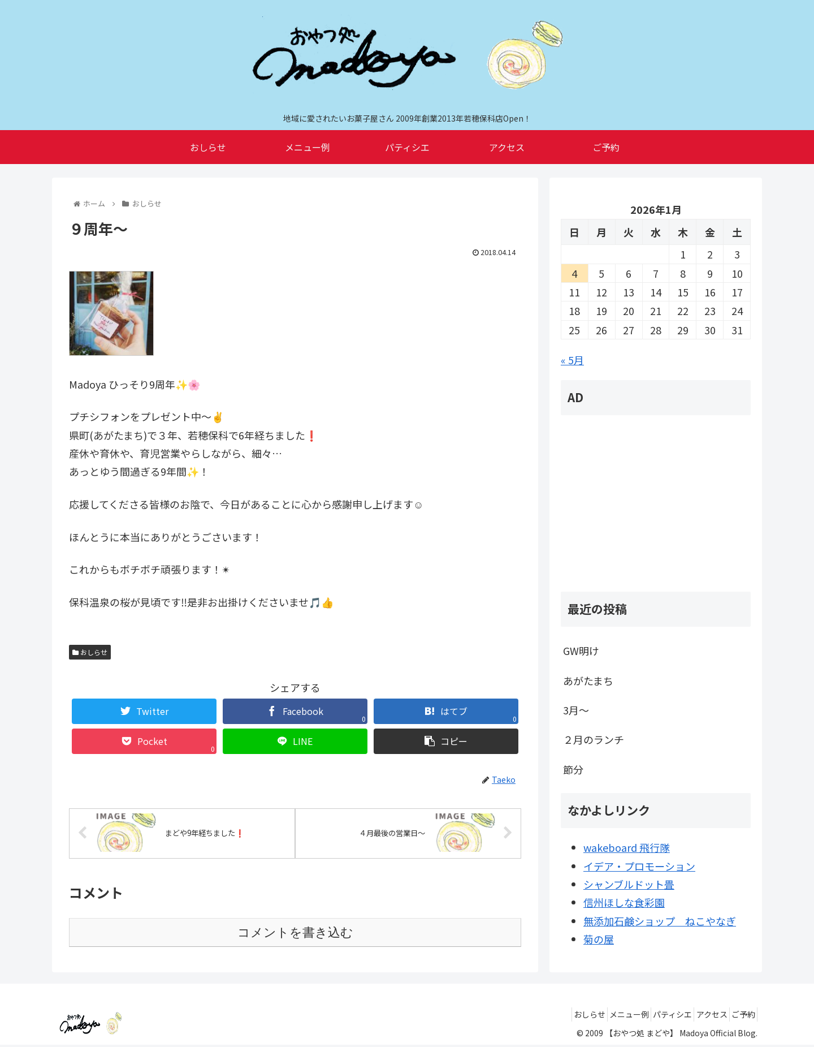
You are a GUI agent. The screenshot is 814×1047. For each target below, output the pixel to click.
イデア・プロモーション (639, 866)
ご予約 (739, 1016)
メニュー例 (602, 1016)
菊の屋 (598, 939)
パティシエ (653, 1016)
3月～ (576, 710)
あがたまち (588, 680)
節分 (573, 769)
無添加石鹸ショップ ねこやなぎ (659, 921)
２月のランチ (593, 739)
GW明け (581, 650)
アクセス (700, 1016)
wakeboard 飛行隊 (626, 847)
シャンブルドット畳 (628, 884)
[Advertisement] (656, 503)
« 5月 (572, 359)
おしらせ (89, 652)
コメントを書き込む (295, 935)
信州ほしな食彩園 (624, 902)
